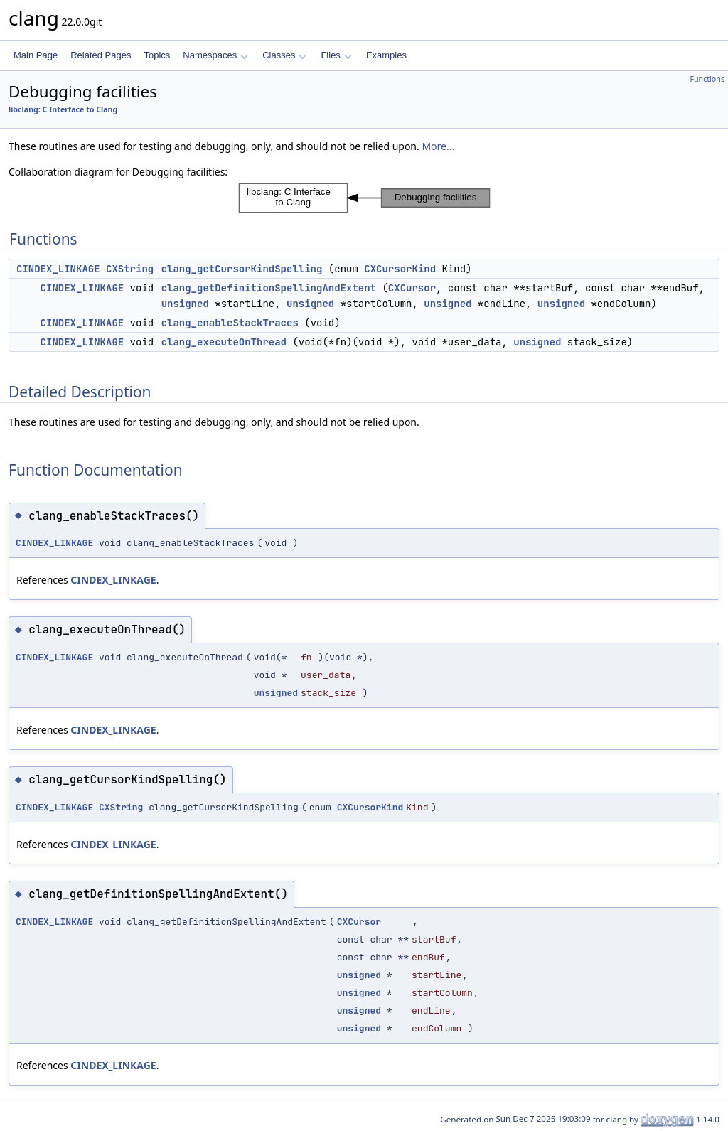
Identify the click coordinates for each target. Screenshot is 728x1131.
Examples (386, 55)
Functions (707, 79)
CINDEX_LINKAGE (58, 268)
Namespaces (215, 55)
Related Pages (100, 55)
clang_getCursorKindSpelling (242, 268)
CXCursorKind (400, 268)
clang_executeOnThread (224, 342)
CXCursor (412, 288)
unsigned (185, 303)
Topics (157, 55)
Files (336, 55)
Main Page (36, 55)
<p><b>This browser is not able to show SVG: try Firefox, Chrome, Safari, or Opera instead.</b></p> (364, 198)
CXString (130, 268)
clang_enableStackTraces (230, 322)
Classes (284, 55)
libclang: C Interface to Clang (63, 109)
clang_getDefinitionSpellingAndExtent (268, 288)
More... (438, 146)
